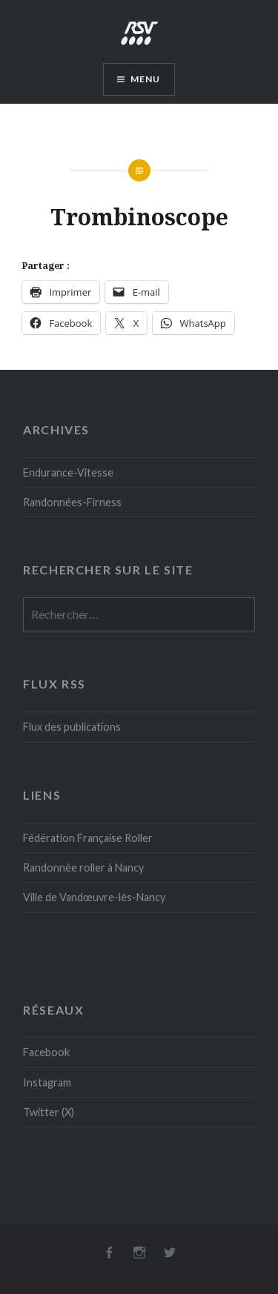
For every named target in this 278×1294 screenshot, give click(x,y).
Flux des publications (72, 726)
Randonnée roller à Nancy (83, 867)
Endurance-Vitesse (68, 472)
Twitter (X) (48, 1112)
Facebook (46, 1052)
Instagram (47, 1082)
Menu (145, 78)
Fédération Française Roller (88, 838)
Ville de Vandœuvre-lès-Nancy (94, 897)
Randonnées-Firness (72, 502)
